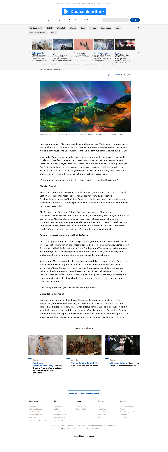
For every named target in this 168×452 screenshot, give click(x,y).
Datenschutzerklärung (76, 425)
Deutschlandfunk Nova (102, 4)
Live (135, 20)
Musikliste (102, 415)
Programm (60, 20)
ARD (68, 428)
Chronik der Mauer (99, 428)
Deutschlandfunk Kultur (82, 4)
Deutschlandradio (64, 4)
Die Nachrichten (35, 412)
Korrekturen (124, 417)
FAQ (99, 406)
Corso (39, 28)
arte (88, 428)
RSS (99, 417)
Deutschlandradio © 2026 (84, 436)
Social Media (81, 409)
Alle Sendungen (35, 409)
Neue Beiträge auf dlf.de (38, 417)
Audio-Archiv (86, 20)
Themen (33, 20)
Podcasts (73, 20)
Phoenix (81, 428)
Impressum (112, 425)
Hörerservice (81, 406)
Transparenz (124, 415)
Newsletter (102, 409)
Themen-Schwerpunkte (38, 420)
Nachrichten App (60, 417)
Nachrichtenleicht (36, 415)
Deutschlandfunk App (62, 415)
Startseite (31, 28)
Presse (122, 409)
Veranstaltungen (104, 412)
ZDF (74, 428)
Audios (56, 409)
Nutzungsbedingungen (97, 425)
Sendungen (46, 20)
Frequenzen (58, 420)
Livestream (58, 406)
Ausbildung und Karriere (129, 412)
